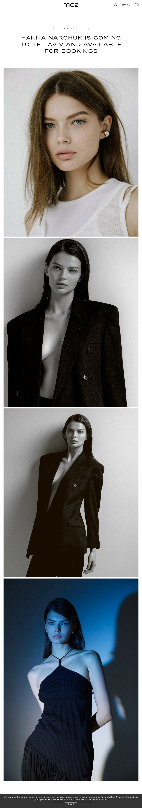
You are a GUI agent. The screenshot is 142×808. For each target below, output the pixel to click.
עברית (126, 5)
